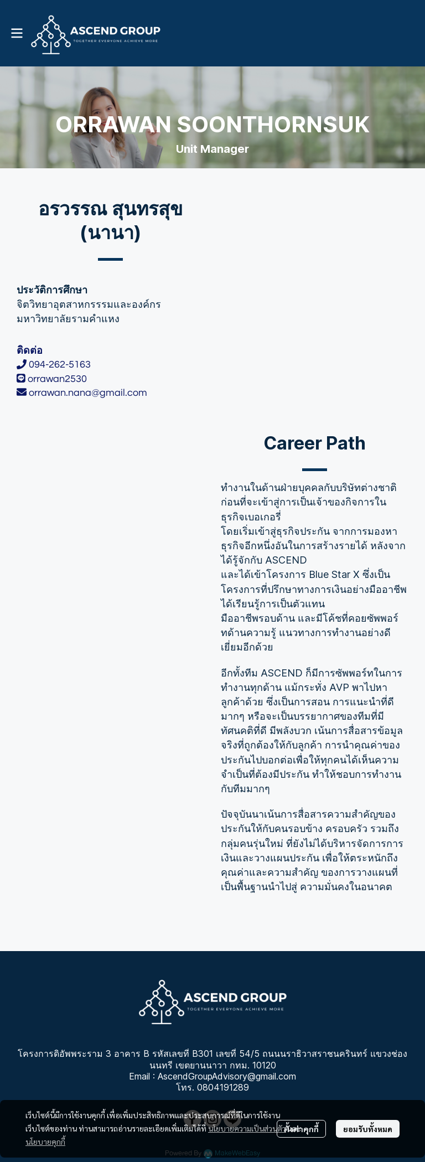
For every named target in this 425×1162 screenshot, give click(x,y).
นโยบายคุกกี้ (45, 1141)
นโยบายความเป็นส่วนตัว (247, 1128)
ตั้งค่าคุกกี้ (301, 1129)
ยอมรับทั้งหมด (367, 1129)
